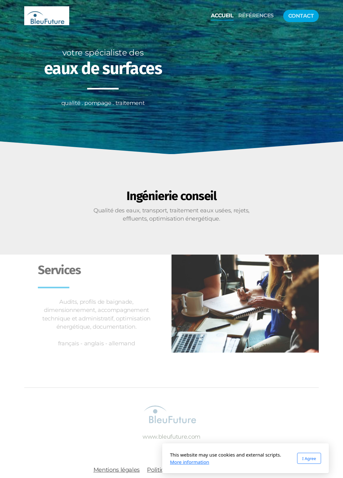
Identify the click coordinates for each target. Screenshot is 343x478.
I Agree (235, 458)
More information (115, 462)
